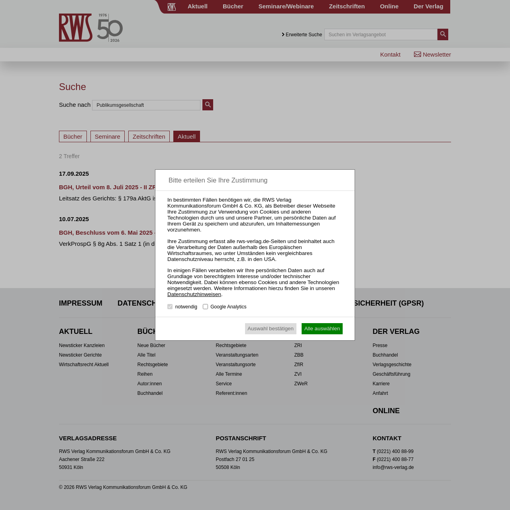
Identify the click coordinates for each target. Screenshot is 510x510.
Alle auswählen (322, 329)
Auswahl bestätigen (270, 329)
